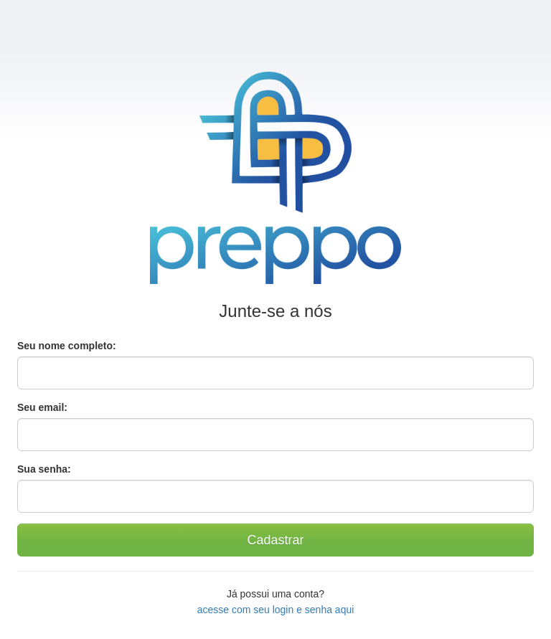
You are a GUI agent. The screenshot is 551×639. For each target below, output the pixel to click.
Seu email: (42, 407)
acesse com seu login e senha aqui (275, 609)
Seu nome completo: (66, 345)
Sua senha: (44, 469)
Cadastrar (275, 540)
